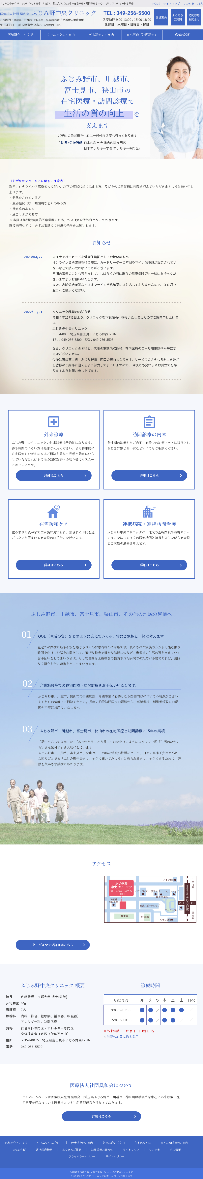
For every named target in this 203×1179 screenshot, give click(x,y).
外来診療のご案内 (101, 34)
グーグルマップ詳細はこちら (52, 945)
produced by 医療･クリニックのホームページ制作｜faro (101, 1175)
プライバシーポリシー (82, 1156)
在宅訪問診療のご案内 (174, 1143)
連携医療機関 (44, 1150)
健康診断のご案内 (82, 1143)
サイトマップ (171, 4)
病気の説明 (19, 1150)
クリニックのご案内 (49, 1143)
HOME (156, 4)
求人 (200, 4)
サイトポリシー (115, 1156)
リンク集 (188, 4)
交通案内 (161, 17)
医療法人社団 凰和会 (48, 14)
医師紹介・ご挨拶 (16, 1143)
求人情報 (175, 1150)
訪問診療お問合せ (194, 17)
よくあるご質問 (177, 17)
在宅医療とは (142, 1143)
